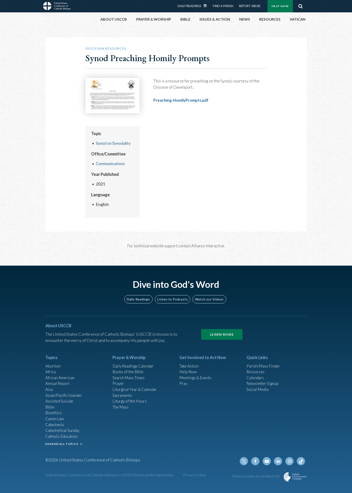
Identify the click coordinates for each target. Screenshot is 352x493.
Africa (50, 367)
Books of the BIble (129, 367)
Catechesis (55, 422)
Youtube (268, 461)
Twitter (246, 461)
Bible (50, 404)
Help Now (280, 6)
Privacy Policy (194, 475)
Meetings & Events (196, 373)
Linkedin (279, 461)
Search (300, 6)
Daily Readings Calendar (206, 5)
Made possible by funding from (256, 476)
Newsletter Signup (263, 379)
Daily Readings (189, 6)
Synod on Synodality (113, 143)
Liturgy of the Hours (130, 397)
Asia (49, 385)
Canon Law (55, 416)
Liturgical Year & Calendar (136, 385)
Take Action (189, 360)
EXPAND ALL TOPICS (61, 443)
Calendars (256, 373)
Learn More (222, 329)
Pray (183, 379)
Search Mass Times (129, 373)
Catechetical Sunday (63, 428)
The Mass (121, 404)
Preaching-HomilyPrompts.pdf (181, 100)
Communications (111, 163)
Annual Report (58, 379)
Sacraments (123, 391)
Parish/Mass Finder (264, 360)
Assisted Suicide (59, 397)
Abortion (53, 360)
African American (60, 373)
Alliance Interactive (207, 245)
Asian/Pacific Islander (64, 391)
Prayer (119, 379)
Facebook (257, 461)
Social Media (258, 385)
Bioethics (53, 410)
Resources (256, 367)
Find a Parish (223, 6)
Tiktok (301, 461)
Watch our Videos (209, 294)
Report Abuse (250, 6)
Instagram (290, 461)
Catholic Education (62, 435)
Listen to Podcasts (172, 294)
